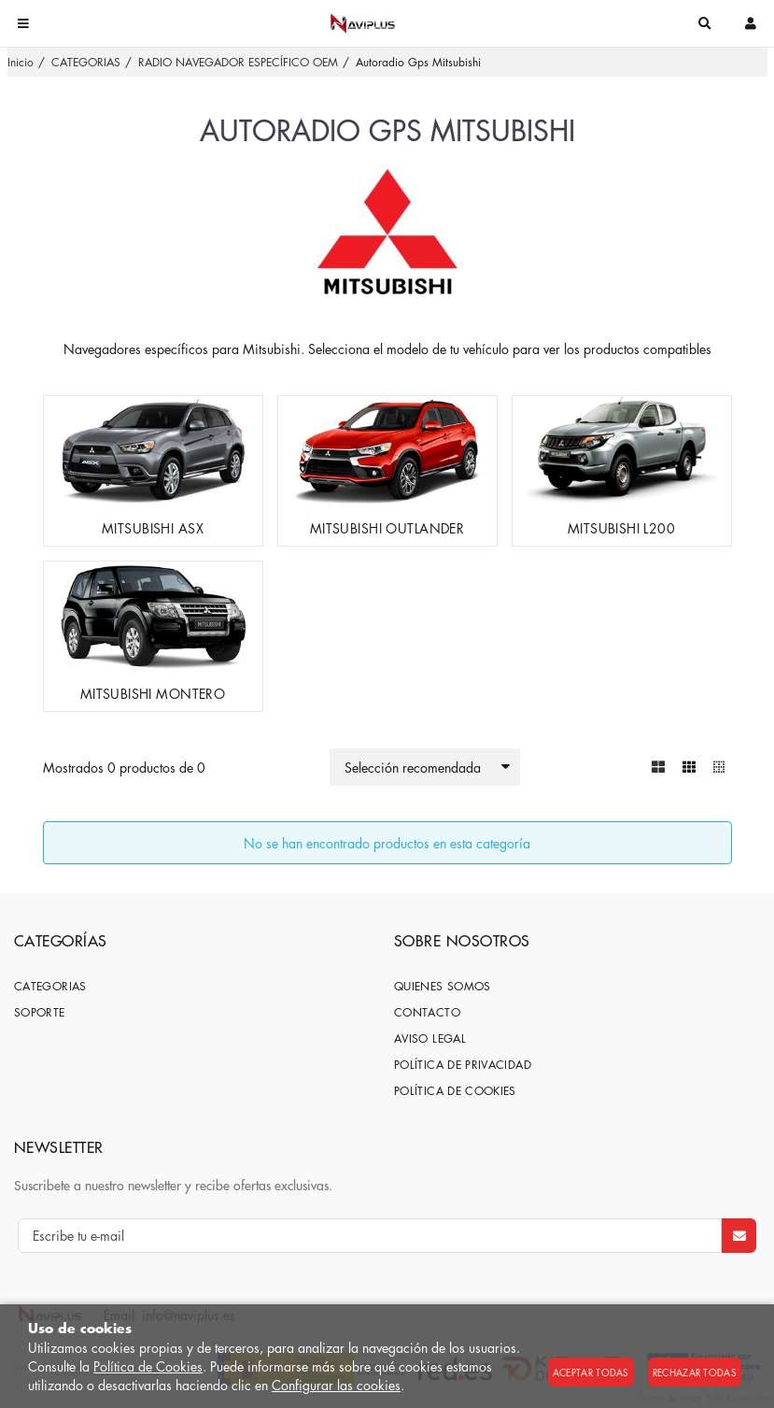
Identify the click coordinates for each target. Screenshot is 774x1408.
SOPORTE (39, 1012)
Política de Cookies (148, 1366)
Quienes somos (442, 986)
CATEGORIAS (50, 986)
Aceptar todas (591, 1372)
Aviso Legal (430, 1038)
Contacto (427, 1012)
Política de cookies (455, 1091)
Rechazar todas (695, 1372)
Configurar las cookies (336, 1384)
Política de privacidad (462, 1065)
